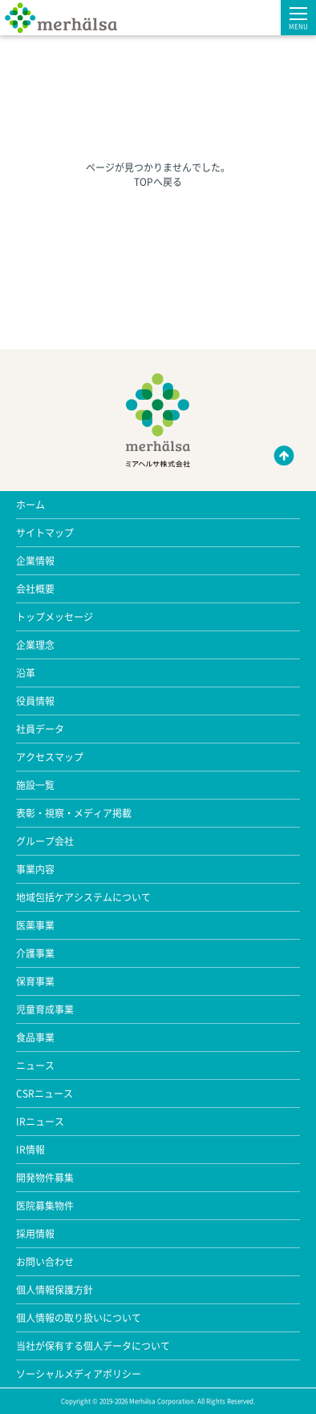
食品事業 (35, 1037)
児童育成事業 (45, 1009)
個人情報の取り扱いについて (78, 1318)
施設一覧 (35, 785)
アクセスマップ (49, 757)
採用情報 (35, 1234)
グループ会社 (45, 841)
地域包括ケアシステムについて (83, 897)
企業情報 (35, 561)
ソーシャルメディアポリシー (78, 1374)
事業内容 (35, 869)
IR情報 (30, 1149)
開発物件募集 (45, 1177)
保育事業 (35, 981)
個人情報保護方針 (54, 1290)
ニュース (35, 1065)
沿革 (25, 673)
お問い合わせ (45, 1262)
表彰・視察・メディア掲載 (74, 813)
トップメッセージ (54, 617)
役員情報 (35, 701)
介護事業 (35, 953)
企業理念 (35, 645)
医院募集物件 (45, 1205)
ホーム (30, 505)
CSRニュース (44, 1093)
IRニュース (40, 1121)
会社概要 (35, 589)
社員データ (40, 729)
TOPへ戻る (158, 182)
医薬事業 (35, 925)
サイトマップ (45, 533)
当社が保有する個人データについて (93, 1346)
